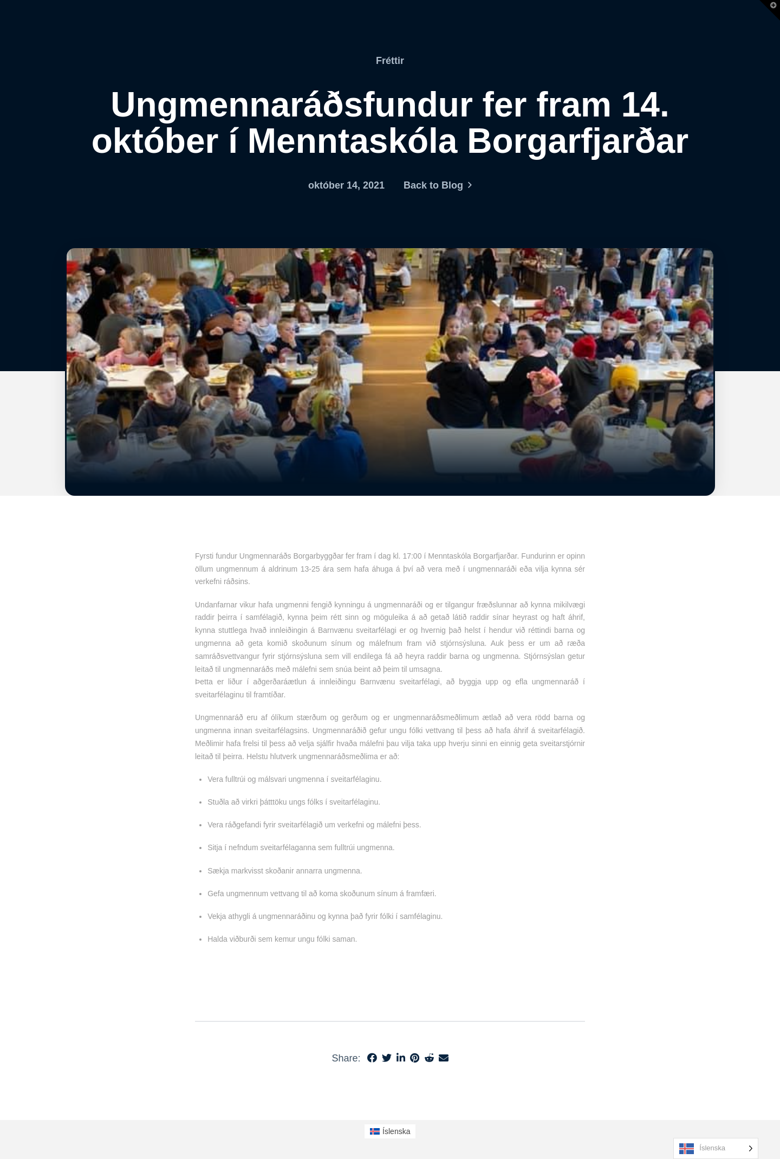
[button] (769, 10)
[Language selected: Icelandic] (715, 1148)
